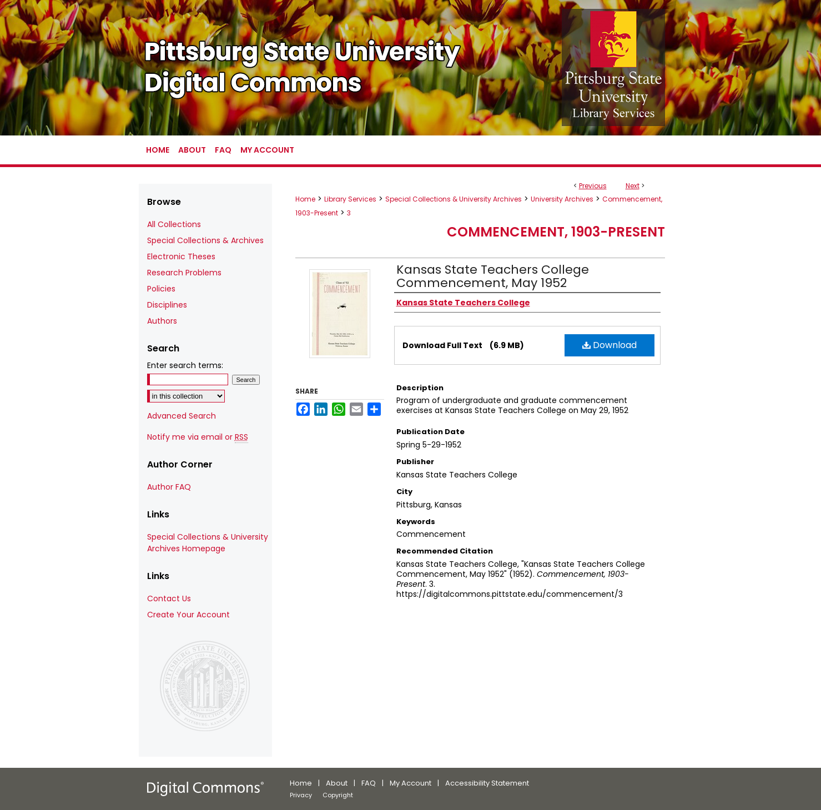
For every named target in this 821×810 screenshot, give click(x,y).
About (336, 783)
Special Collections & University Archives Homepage (207, 542)
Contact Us (169, 598)
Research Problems (184, 272)
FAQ (368, 783)
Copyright (338, 795)
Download (609, 345)
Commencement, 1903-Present (556, 232)
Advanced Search (181, 415)
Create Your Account (188, 614)
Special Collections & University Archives (453, 199)
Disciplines (167, 304)
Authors (162, 320)
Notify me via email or (197, 437)
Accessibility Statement (487, 783)
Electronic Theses (181, 256)
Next (632, 185)
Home (305, 199)
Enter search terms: (185, 365)
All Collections (174, 224)
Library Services (350, 199)
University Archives (562, 199)
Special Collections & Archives (205, 240)
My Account (410, 783)
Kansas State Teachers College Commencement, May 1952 (492, 276)
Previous (593, 185)
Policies (161, 288)
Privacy (301, 795)
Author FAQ (169, 486)
